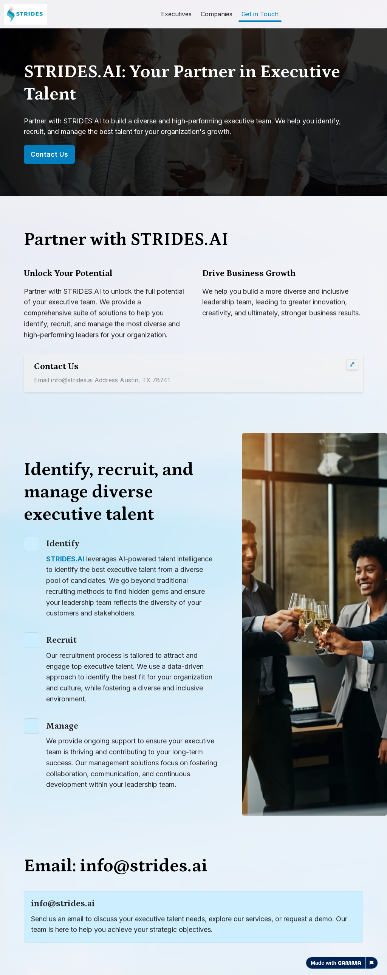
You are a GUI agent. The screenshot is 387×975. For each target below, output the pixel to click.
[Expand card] (352, 365)
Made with (336, 963)
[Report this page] (372, 963)
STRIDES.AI (65, 561)
